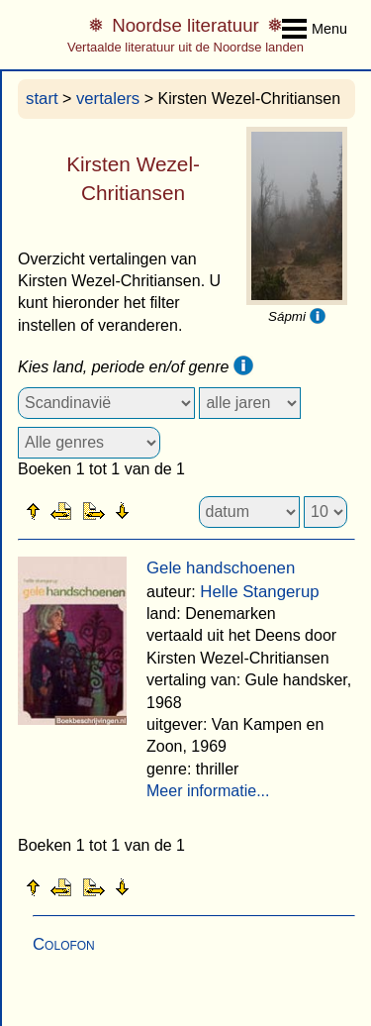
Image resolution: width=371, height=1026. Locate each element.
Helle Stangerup (259, 591)
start (42, 98)
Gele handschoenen (220, 568)
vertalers (107, 98)
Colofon (64, 944)
